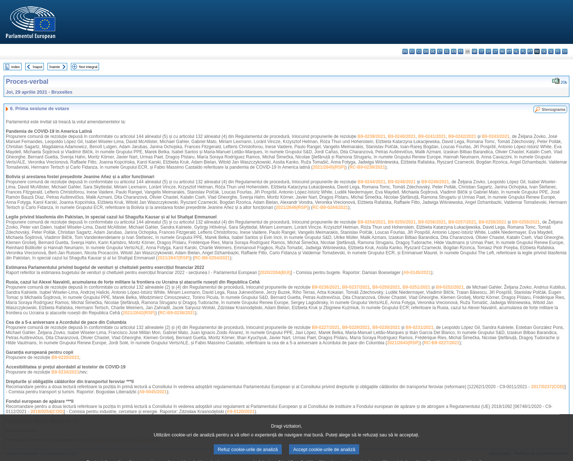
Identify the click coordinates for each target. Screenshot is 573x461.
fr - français (460, 51)
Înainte (54, 67)
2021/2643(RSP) (403, 342)
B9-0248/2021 (401, 181)
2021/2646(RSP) (292, 207)
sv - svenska (565, 51)
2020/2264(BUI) (275, 272)
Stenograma (553, 109)
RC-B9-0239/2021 (367, 167)
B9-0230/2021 (386, 327)
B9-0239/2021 (372, 136)
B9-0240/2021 (401, 136)
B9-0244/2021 (372, 181)
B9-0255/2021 (401, 222)
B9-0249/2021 (435, 181)
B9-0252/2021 (450, 287)
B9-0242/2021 (462, 136)
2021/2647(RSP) (174, 258)
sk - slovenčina (544, 51)
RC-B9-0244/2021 (330, 207)
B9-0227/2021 (325, 327)
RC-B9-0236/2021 (177, 312)
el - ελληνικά (446, 51)
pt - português (530, 51)
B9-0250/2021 (386, 287)
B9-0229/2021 (356, 327)
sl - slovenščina (551, 51)
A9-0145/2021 (417, 272)
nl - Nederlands (516, 51)
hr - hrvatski (474, 51)
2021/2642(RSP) (139, 312)
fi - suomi (558, 51)
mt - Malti (509, 51)
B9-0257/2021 (462, 222)
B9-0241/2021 (432, 136)
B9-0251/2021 (416, 287)
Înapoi (37, 67)
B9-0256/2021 (432, 222)
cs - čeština (419, 51)
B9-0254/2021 (372, 222)
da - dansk (426, 51)
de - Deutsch (433, 51)
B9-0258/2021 (492, 222)
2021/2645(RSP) (328, 167)
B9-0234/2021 (65, 372)
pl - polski (523, 51)
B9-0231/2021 (419, 327)
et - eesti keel (440, 51)
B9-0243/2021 (495, 136)
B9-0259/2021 (526, 222)
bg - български (405, 51)
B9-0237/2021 (356, 287)
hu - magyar (502, 51)
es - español (412, 51)
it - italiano (481, 51)
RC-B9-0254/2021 (212, 258)
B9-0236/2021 (325, 287)
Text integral (88, 67)
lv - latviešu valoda (488, 51)
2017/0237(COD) (547, 386)
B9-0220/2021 (65, 357)
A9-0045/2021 (153, 391)
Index (15, 67)
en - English (453, 51)
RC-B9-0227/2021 (441, 342)
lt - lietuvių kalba (495, 51)
